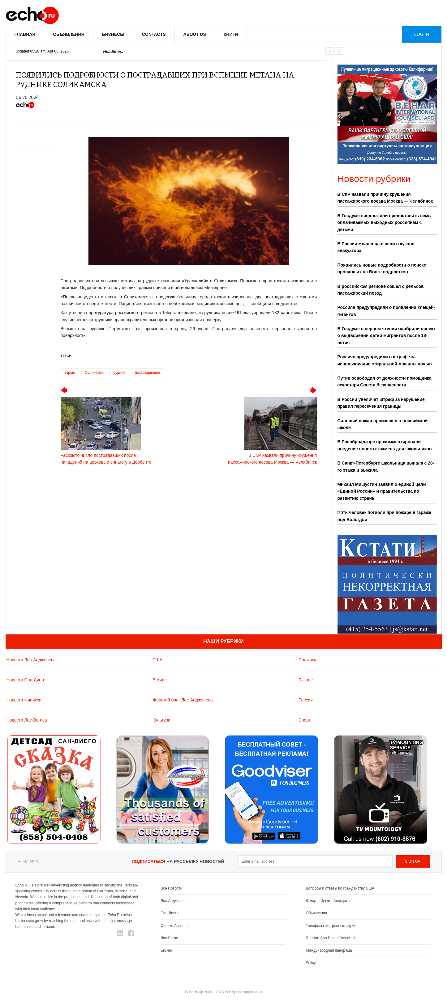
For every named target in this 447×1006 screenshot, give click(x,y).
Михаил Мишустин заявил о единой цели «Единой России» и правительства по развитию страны (381, 491)
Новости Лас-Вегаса (26, 720)
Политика (308, 659)
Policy (311, 963)
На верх (31, 862)
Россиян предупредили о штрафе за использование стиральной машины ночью (384, 360)
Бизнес (167, 950)
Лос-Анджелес (173, 901)
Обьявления (316, 913)
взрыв (70, 372)
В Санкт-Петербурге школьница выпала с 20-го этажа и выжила (385, 466)
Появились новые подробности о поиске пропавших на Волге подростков (381, 268)
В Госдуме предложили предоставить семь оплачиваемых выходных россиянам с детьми (384, 222)
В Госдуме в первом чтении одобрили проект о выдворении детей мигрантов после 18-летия (386, 335)
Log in (421, 34)
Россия (306, 699)
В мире (160, 679)
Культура (161, 720)
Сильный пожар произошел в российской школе (382, 424)
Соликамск (94, 372)
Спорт (305, 720)
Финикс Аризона (175, 926)
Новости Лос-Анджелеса (31, 659)
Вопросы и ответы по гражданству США (340, 888)
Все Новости (171, 888)
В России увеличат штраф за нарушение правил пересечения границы (381, 403)
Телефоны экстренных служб (331, 926)
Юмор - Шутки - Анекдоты (328, 901)
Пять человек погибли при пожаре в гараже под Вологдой (384, 516)
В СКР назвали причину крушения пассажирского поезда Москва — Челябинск (385, 198)
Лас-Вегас (169, 938)
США (157, 659)
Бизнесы (113, 34)
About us (194, 34)
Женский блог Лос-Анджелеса (183, 699)
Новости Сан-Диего (25, 679)
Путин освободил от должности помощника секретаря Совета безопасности (384, 381)
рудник (119, 372)
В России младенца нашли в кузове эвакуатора (375, 247)
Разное (306, 679)
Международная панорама (329, 950)
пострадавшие (147, 372)
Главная (25, 34)
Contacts (154, 34)
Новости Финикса (23, 699)
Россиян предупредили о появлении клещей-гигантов (386, 311)
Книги (231, 34)
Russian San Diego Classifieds (331, 938)
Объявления (68, 34)
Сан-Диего (169, 913)
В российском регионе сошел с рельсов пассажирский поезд (380, 290)
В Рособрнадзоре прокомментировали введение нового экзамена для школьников (384, 445)
